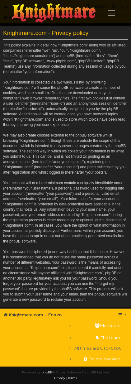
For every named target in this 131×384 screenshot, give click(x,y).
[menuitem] (98, 325)
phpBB (46, 372)
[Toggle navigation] (111, 13)
